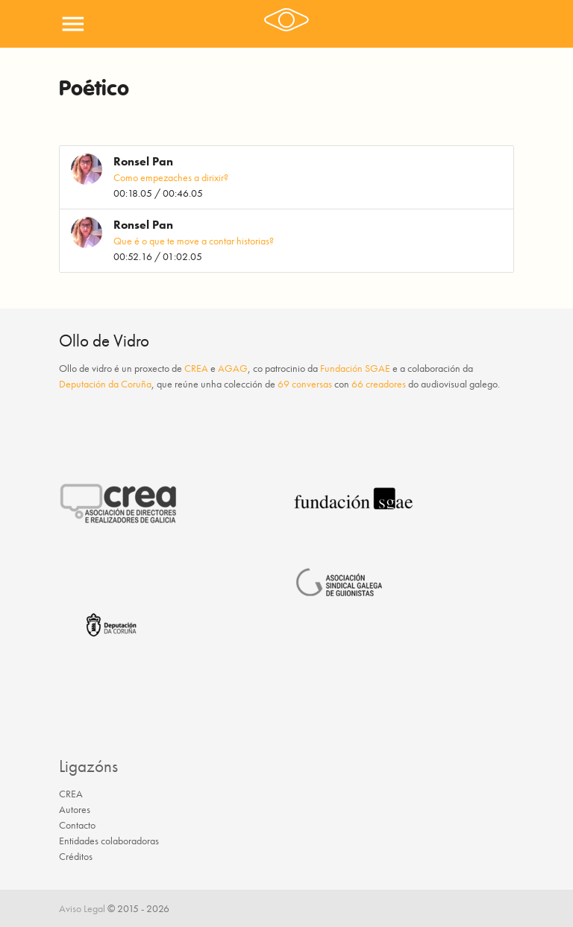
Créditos (76, 856)
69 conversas (305, 383)
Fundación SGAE (355, 368)
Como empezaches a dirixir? (170, 177)
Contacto (77, 825)
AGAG (233, 368)
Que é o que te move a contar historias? (193, 240)
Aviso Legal (82, 908)
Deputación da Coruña (105, 383)
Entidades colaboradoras (109, 840)
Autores (74, 809)
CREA (196, 368)
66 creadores (378, 383)
